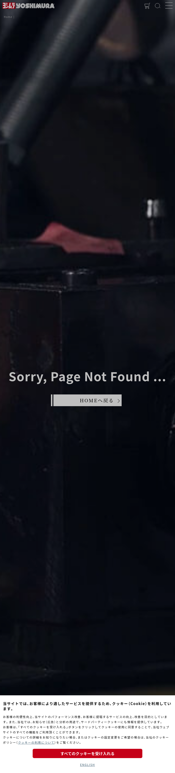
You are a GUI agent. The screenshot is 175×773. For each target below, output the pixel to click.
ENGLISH (87, 764)
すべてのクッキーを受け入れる (87, 753)
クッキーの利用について (36, 742)
